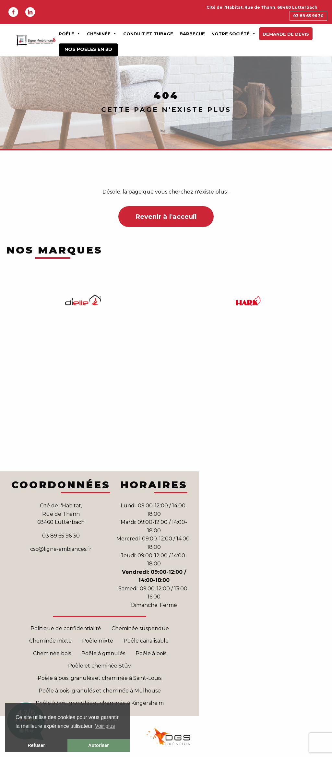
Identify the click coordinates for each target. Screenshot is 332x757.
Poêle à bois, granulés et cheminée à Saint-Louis (99, 678)
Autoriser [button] (98, 745)
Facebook (13, 12)
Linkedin (30, 12)
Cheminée (102, 33)
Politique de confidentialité (65, 628)
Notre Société (233, 33)
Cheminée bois (52, 653)
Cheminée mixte (50, 641)
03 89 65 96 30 (308, 15)
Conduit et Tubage (148, 33)
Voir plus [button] (105, 726)
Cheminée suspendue (140, 628)
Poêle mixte (97, 641)
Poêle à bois (151, 653)
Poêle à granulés (103, 653)
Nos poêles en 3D (88, 49)
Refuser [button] (36, 745)
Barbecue (192, 33)
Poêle (69, 33)
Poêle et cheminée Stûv (99, 666)
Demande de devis (286, 34)
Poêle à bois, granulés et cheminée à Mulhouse (100, 691)
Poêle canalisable (147, 641)
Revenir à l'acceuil (166, 216)
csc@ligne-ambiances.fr (60, 549)
